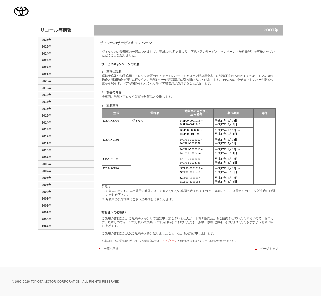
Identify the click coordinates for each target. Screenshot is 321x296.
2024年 (46, 53)
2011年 (46, 143)
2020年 (46, 81)
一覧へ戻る (110, 248)
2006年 (46, 178)
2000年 (46, 219)
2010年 (46, 150)
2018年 (46, 95)
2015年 (46, 115)
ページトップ (267, 248)
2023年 (46, 60)
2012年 (46, 136)
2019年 (46, 88)
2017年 (46, 102)
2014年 (46, 122)
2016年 (46, 109)
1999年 (46, 226)
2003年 (46, 198)
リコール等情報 (56, 30)
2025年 (46, 46)
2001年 (46, 212)
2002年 (46, 205)
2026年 (46, 40)
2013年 (46, 129)
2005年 (46, 185)
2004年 (46, 192)
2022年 (46, 67)
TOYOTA (21, 11)
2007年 (46, 171)
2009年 (46, 157)
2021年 (46, 74)
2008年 (46, 164)
